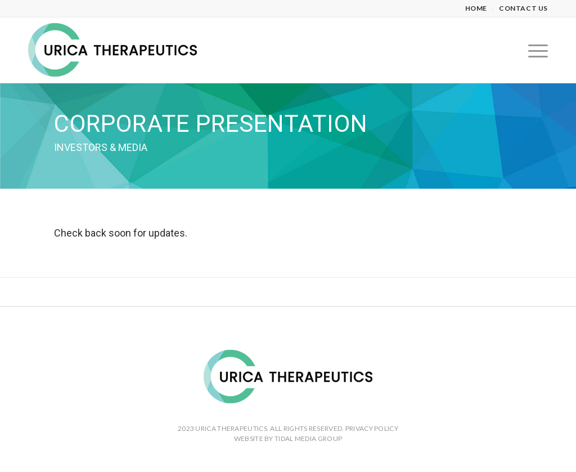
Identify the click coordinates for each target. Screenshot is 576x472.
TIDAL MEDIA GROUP (308, 438)
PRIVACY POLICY (371, 428)
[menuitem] (476, 8)
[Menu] (534, 50)
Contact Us (523, 8)
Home (476, 8)
